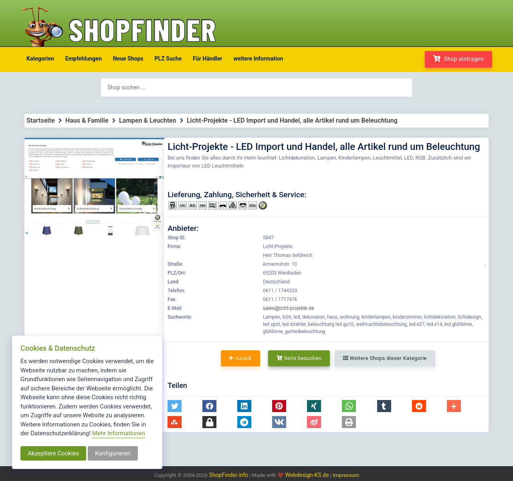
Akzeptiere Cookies (53, 453)
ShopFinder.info (228, 475)
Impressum (346, 475)
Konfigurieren (113, 453)
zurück (240, 358)
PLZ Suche (168, 58)
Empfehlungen (83, 58)
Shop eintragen (458, 58)
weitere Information (258, 58)
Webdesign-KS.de (308, 475)
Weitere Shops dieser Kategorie (385, 358)
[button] (175, 406)
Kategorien (40, 58)
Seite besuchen (299, 358)
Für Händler (207, 58)
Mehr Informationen (118, 433)
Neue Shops (128, 58)
